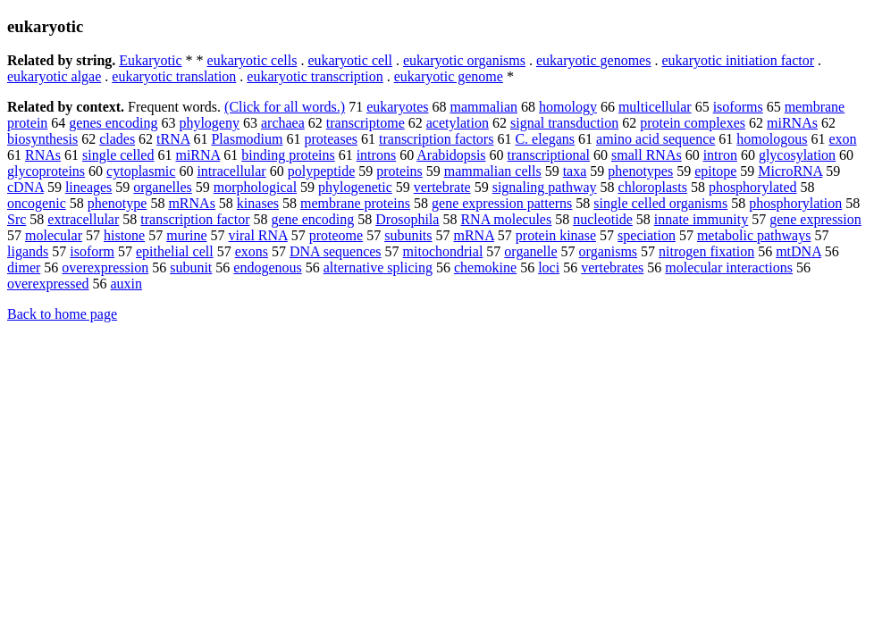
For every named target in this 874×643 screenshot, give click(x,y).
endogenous (267, 267)
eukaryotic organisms (464, 60)
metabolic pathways (754, 235)
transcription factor (194, 219)
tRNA (172, 138)
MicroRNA (790, 171)
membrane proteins (355, 203)
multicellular (655, 106)
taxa (575, 171)
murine (186, 235)
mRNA (474, 235)
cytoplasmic (140, 171)
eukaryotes (397, 106)
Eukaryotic (150, 60)
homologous (771, 138)
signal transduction (564, 122)
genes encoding (113, 122)
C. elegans (545, 138)
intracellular (231, 171)
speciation (647, 235)
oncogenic (36, 203)
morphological (255, 187)
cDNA (25, 187)
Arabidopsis (450, 155)
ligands (27, 251)
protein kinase (556, 235)
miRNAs (792, 122)
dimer (23, 267)
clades (117, 138)
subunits (408, 235)
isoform (92, 251)
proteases (330, 138)
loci (548, 267)
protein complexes (692, 122)
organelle (530, 251)
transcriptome (365, 122)
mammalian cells (493, 171)
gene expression (815, 219)
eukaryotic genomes (593, 60)
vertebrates (612, 267)
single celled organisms (660, 203)
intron (720, 155)
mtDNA (798, 251)
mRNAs (191, 203)
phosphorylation (795, 203)
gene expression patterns (502, 203)
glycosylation (797, 155)
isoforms (738, 106)
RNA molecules (505, 219)
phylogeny (209, 122)
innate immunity (701, 219)
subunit (191, 267)
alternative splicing (378, 267)
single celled (118, 155)
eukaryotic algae (54, 76)
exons (251, 251)
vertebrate (442, 187)
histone (124, 235)
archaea (283, 122)
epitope (715, 171)
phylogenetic (355, 187)
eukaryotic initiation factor (737, 60)
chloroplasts (652, 187)
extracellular (83, 219)
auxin (127, 283)
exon (842, 138)
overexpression (105, 267)
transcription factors (436, 138)
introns (376, 155)
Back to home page (62, 314)
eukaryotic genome (448, 76)
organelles (162, 187)
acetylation (457, 122)
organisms (608, 251)
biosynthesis (42, 138)
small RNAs (646, 155)
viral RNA (258, 235)
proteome (336, 235)
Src (16, 219)
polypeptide (322, 171)
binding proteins (287, 155)
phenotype (117, 203)
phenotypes (640, 171)
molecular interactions (729, 267)
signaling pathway (544, 187)
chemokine (485, 267)
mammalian (483, 106)
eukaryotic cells (252, 60)
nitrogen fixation (706, 251)
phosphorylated (753, 187)
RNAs (43, 155)
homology (568, 106)
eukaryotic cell (349, 60)
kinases (258, 203)
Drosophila (407, 219)
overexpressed (48, 283)
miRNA (197, 155)
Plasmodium (246, 138)
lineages (88, 187)
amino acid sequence (655, 138)
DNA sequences (336, 251)
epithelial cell (175, 251)
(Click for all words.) (284, 106)
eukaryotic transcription (314, 76)
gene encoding (312, 219)
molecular (53, 235)
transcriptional (549, 155)
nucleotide (603, 219)
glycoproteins (46, 171)
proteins (399, 171)
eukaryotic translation (174, 76)
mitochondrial (443, 251)
